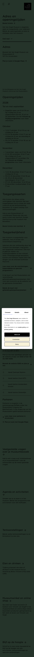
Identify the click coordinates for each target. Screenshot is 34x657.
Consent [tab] (7, 312)
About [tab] (26, 312)
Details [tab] (17, 312)
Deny (17, 344)
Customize (17, 339)
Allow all (17, 334)
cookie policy (22, 327)
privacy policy (8, 329)
